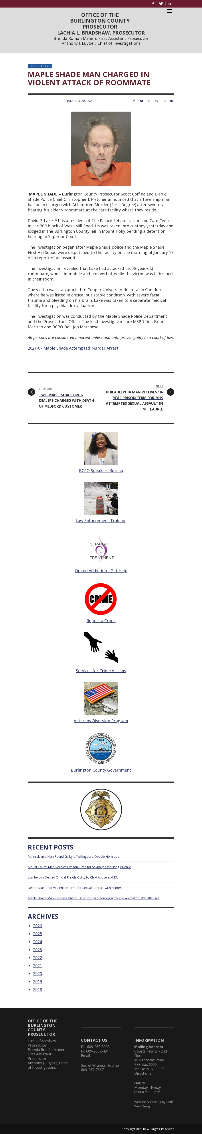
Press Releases (40, 66)
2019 (37, 981)
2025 (37, 933)
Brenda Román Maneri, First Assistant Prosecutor (101, 38)
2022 (37, 957)
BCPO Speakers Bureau (101, 470)
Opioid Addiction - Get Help (101, 570)
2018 (37, 989)
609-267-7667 (92, 1069)
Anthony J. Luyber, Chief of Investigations (101, 43)
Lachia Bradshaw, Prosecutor (42, 1043)
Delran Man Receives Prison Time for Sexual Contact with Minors (75, 888)
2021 (37, 965)
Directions (142, 1073)
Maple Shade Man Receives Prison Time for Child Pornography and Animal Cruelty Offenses (93, 898)
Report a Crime (101, 620)
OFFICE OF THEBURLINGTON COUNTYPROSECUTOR (100, 20)
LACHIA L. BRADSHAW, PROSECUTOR (101, 32)
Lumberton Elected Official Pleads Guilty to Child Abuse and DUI (73, 877)
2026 (37, 925)
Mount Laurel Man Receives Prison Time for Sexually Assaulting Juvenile (79, 867)
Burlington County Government (101, 770)
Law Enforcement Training (101, 520)
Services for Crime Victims (101, 670)
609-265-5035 (98, 1046)
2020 (37, 973)
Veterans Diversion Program (101, 720)
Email (85, 1055)
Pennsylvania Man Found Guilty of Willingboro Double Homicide (73, 856)
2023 (37, 949)
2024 (37, 941)
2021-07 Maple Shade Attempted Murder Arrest (73, 348)
